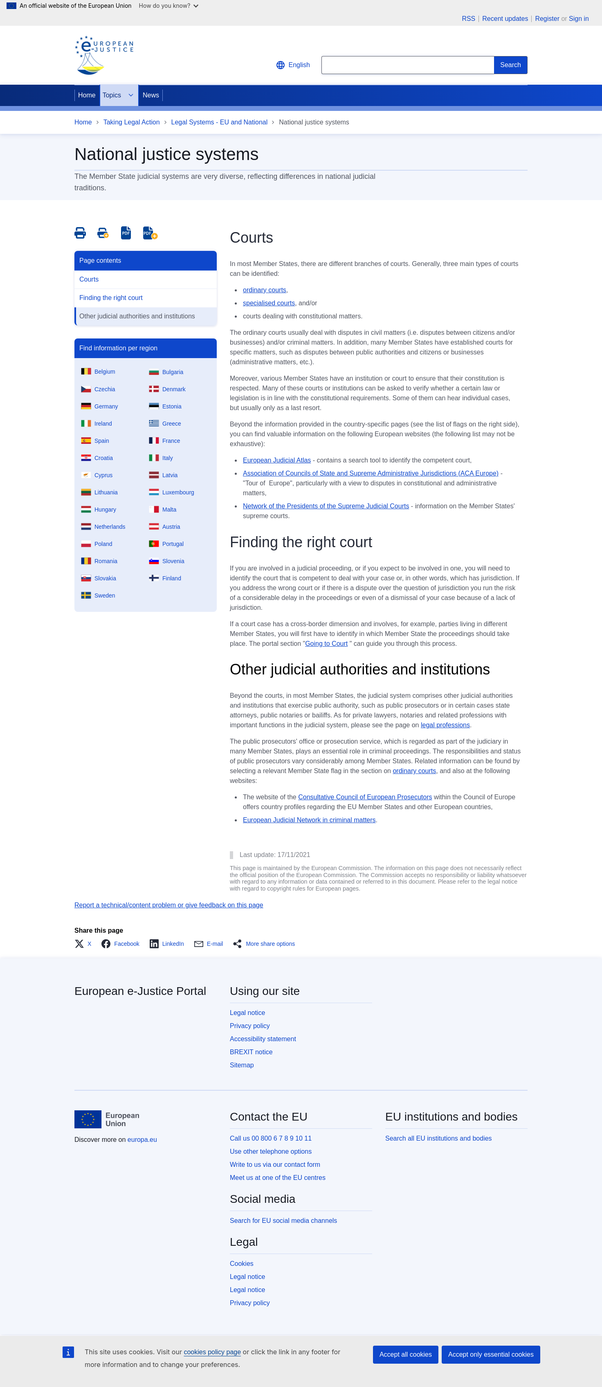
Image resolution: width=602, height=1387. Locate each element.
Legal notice (247, 1012)
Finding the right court (111, 297)
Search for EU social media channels (283, 1220)
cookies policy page (212, 1352)
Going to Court (326, 643)
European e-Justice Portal (140, 991)
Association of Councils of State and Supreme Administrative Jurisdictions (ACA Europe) (371, 473)
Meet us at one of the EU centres (278, 1177)
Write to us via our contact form (275, 1164)
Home (87, 95)
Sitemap (242, 1065)
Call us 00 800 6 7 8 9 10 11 (271, 1138)
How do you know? (169, 5)
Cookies (242, 1263)
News (151, 95)
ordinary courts (264, 289)
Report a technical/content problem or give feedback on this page (168, 905)
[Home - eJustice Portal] (103, 55)
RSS (468, 19)
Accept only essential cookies (491, 1354)
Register (547, 18)
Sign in (579, 18)
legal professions (445, 725)
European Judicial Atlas (277, 460)
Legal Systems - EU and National (219, 122)
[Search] (511, 65)
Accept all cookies (406, 1354)
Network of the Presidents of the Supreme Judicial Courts (326, 506)
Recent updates (505, 19)
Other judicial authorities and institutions (137, 316)
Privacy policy (250, 1025)
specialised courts (269, 303)
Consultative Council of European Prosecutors (365, 797)
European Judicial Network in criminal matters (309, 819)
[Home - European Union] (106, 1119)
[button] (85, 944)
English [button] (293, 65)
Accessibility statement (263, 1038)
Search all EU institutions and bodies (438, 1138)
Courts (89, 279)
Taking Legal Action (131, 122)
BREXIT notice (251, 1052)
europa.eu (142, 1139)
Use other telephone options (271, 1151)
